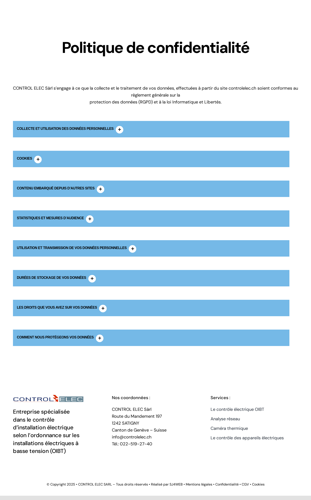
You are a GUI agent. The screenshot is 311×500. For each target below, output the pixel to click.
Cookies (258, 484)
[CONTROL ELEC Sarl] (48, 394)
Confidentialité (227, 484)
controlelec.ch (242, 88)
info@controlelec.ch (132, 437)
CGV (245, 484)
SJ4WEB (176, 484)
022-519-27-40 (136, 444)
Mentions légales (199, 484)
